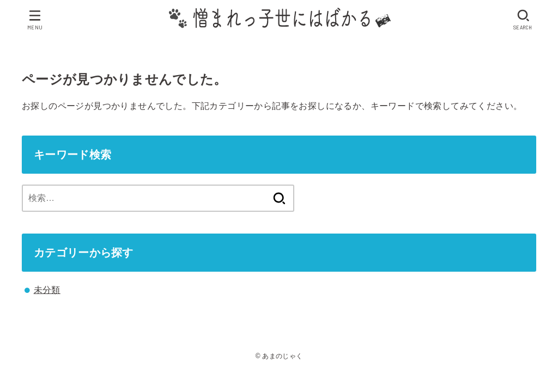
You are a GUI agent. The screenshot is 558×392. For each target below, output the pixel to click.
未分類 (47, 290)
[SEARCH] (523, 19)
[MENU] (35, 19)
